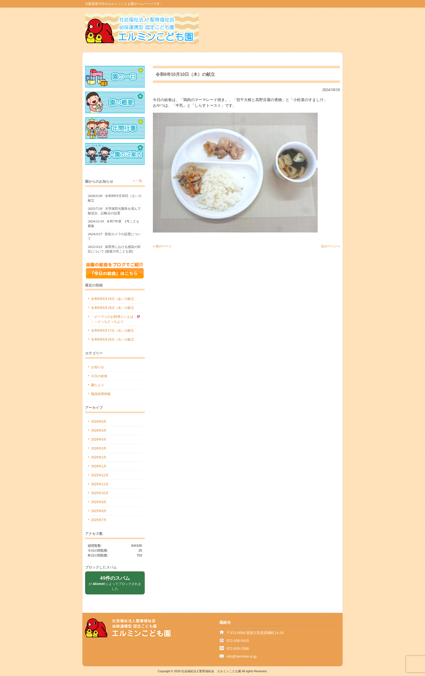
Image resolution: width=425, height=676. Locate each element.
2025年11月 (99, 484)
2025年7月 (99, 520)
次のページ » (330, 246)
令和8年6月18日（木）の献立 (112, 308)
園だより (97, 385)
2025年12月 (99, 475)
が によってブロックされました (114, 583)
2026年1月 (99, 466)
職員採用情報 (101, 394)
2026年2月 (99, 457)
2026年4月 (99, 439)
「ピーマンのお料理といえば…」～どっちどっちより (115, 319)
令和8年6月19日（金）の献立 (112, 299)
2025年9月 (99, 502)
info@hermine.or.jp (242, 656)
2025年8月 (99, 511)
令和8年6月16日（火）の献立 (112, 339)
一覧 (139, 180)
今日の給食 (99, 376)
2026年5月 (99, 430)
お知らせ (97, 367)
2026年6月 (99, 421)
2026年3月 (99, 448)
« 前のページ (162, 246)
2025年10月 (99, 493)
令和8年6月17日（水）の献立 (112, 330)
